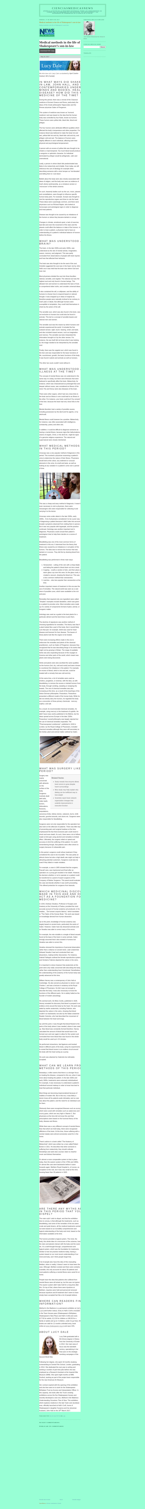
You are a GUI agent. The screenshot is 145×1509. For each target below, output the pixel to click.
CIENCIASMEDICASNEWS (72, 8)
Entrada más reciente (44, 1499)
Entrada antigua (76, 1499)
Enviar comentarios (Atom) (54, 1503)
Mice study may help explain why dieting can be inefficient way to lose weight (66, 792)
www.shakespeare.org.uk (55, 1326)
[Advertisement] (54, 1484)
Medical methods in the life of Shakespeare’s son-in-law (54, 25)
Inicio (61, 1499)
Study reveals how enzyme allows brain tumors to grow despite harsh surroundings (67, 784)
